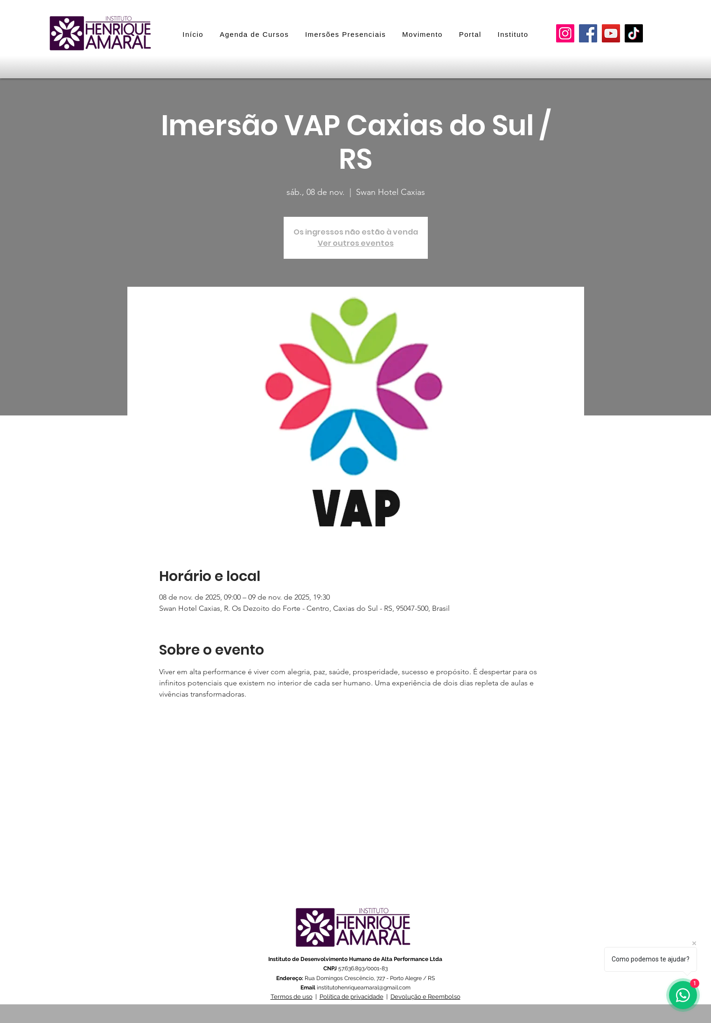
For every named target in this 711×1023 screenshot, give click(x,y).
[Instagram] (565, 33)
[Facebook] (588, 33)
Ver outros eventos (356, 243)
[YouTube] (611, 33)
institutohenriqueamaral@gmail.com (364, 987)
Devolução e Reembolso (425, 996)
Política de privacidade (351, 996)
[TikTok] (634, 33)
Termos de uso (292, 996)
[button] (345, 34)
